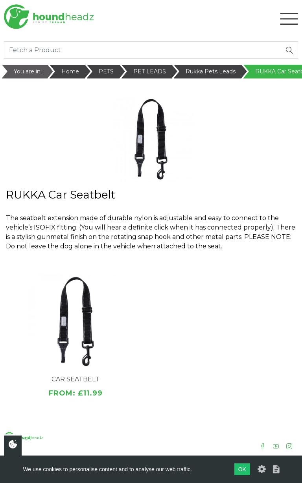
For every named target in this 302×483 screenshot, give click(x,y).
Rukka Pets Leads (211, 71)
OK (242, 469)
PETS (106, 71)
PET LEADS (149, 71)
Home (70, 71)
